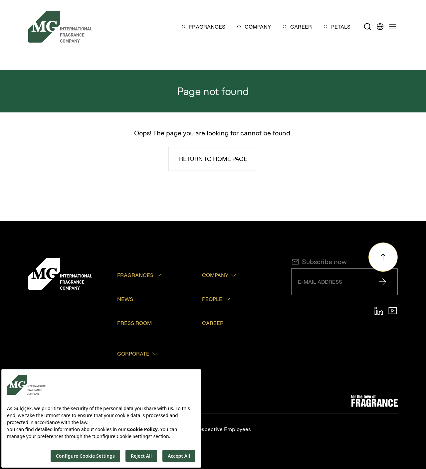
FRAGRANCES (207, 26)
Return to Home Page (213, 159)
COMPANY (258, 26)
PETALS (340, 26)
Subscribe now (319, 262)
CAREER (301, 26)
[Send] (383, 282)
